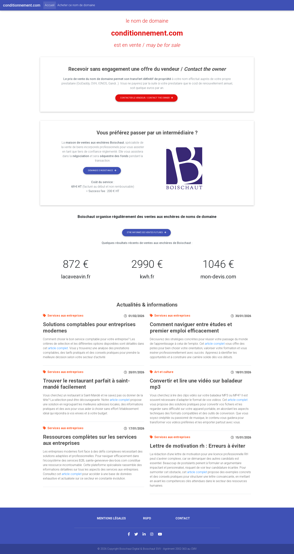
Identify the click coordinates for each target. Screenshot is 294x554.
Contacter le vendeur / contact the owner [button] (146, 98)
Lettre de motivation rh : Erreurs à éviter (197, 446)
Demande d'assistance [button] (102, 170)
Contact (183, 518)
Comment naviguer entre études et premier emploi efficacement (191, 327)
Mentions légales (111, 518)
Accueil (50, 5)
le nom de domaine (147, 21)
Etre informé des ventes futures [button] (146, 232)
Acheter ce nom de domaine (76, 5)
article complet (58, 348)
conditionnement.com (147, 33)
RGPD (147, 518)
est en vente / (147, 45)
